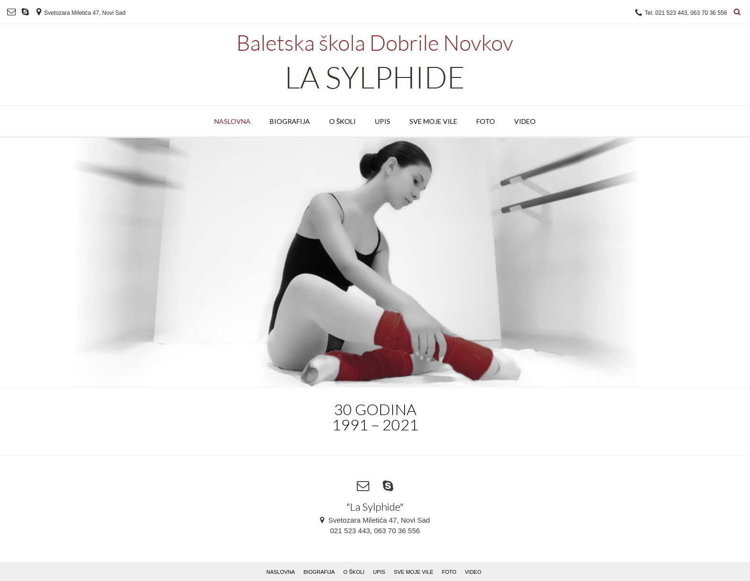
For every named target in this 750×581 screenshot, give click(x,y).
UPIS (382, 121)
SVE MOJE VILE (433, 121)
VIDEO (525, 121)
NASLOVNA (232, 121)
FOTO (485, 121)
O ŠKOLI (342, 121)
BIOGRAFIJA (290, 121)
